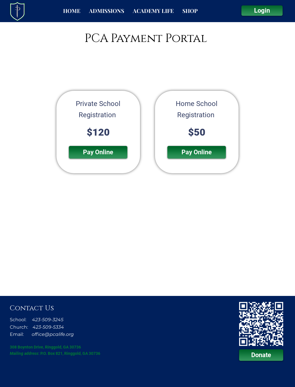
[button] (98, 152)
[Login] (262, 10)
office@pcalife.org (53, 334)
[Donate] (261, 355)
